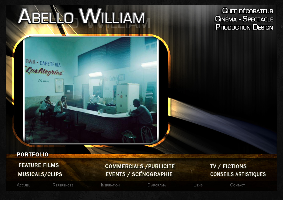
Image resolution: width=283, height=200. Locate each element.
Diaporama (157, 185)
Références (63, 185)
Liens (198, 185)
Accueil (23, 185)
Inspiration (111, 185)
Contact (237, 185)
